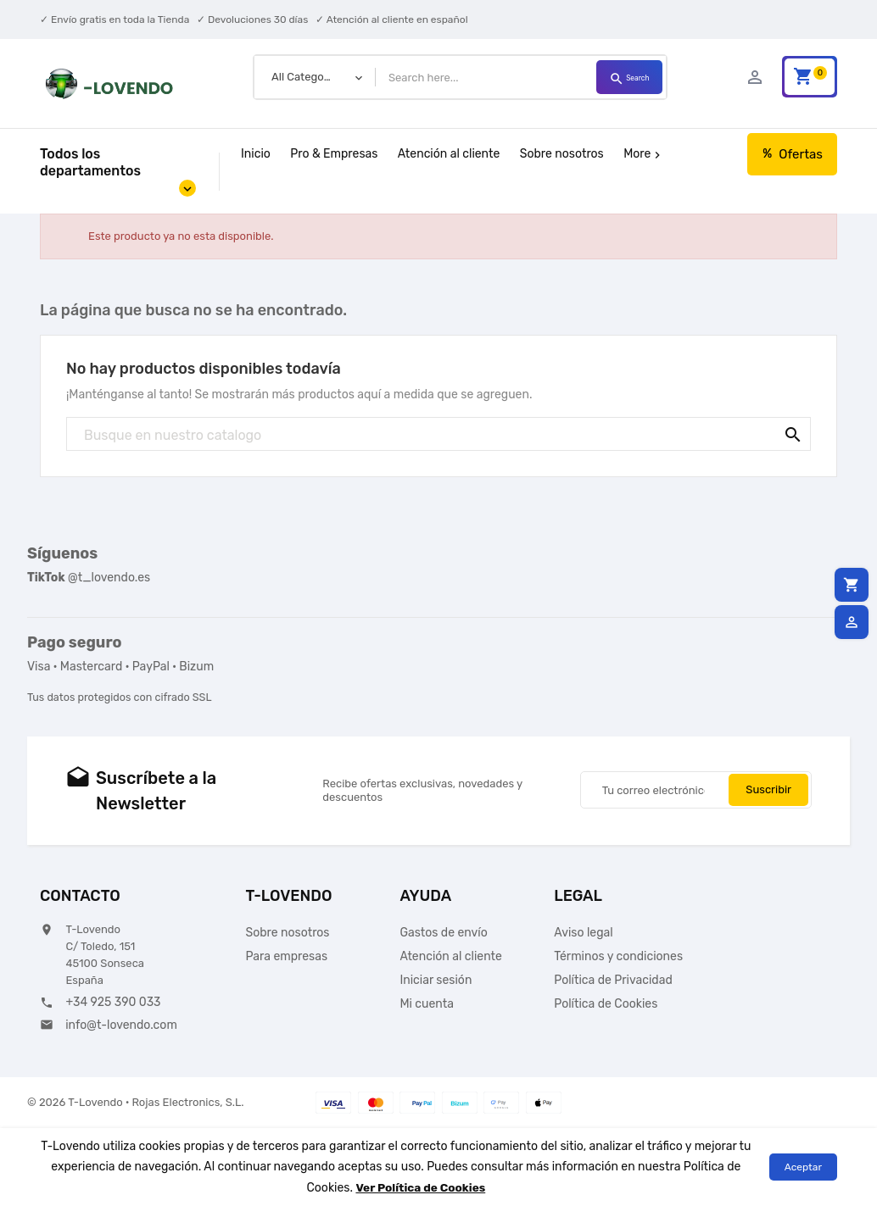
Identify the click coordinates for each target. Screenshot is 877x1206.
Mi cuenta (426, 1004)
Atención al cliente (449, 154)
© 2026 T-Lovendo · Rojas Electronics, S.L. (135, 1102)
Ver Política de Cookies (421, 1187)
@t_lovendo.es (88, 577)
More (643, 154)
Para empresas (287, 956)
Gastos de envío (443, 932)
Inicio (256, 154)
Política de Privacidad (613, 980)
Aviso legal (583, 932)
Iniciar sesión (435, 980)
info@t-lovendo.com (121, 1025)
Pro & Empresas (333, 154)
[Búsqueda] (438, 435)
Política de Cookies (605, 1004)
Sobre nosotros (562, 154)
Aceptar (803, 1167)
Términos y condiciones (618, 956)
